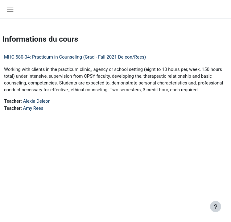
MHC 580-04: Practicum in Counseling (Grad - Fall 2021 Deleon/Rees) (75, 57)
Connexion (224, 9)
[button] (204, 9)
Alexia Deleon (37, 101)
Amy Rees (33, 108)
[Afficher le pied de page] (215, 206)
